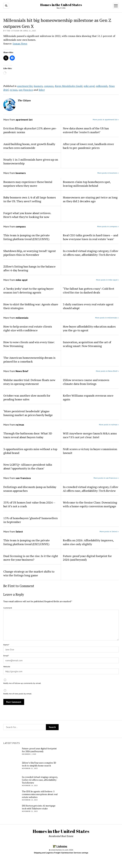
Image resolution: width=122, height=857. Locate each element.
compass (49, 86)
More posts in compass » (108, 226)
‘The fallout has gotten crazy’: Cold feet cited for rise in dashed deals (88, 290)
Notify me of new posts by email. (17, 693)
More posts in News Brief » (107, 371)
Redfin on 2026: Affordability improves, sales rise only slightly (88, 542)
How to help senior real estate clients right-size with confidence (27, 328)
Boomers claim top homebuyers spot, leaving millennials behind (87, 184)
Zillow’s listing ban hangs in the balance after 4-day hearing (29, 268)
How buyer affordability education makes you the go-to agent (89, 328)
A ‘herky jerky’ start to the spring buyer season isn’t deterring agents (28, 290)
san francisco (26, 90)
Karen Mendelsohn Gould (68, 86)
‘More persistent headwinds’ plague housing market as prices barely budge (28, 413)
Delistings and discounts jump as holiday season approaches (29, 489)
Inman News (20, 43)
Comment (7, 608)
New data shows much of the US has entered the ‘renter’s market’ (86, 130)
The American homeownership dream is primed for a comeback (29, 359)
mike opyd (89, 86)
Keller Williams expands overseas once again (88, 397)
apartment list (24, 86)
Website (6, 666)
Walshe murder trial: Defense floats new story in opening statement (29, 382)
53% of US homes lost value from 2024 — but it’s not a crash (29, 504)
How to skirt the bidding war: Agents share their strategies (30, 306)
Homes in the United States (61, 5)
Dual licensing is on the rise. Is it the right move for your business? (30, 558)
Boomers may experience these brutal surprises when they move (27, 184)
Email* (6, 655)
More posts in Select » (109, 531)
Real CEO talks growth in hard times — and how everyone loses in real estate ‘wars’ (90, 237)
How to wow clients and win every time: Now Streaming (29, 344)
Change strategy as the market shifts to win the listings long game (28, 573)
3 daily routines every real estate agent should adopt (88, 306)
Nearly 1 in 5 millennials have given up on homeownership (30, 161)
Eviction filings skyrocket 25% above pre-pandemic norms (30, 130)
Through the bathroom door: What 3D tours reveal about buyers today (27, 435)
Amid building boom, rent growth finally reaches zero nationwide (29, 146)
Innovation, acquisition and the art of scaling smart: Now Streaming (87, 344)
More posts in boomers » (108, 173)
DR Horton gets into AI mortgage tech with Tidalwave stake (38, 807)
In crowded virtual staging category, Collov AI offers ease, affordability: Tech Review (90, 253)
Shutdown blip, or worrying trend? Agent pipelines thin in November (29, 253)
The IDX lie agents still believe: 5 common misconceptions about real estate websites (40, 794)
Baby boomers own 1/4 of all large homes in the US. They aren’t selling (29, 199)
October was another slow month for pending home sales (26, 397)
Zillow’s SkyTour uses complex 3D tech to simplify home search (39, 764)
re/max (13, 90)
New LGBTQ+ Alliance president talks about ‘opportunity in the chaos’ (27, 466)
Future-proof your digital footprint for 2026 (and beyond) (87, 558)
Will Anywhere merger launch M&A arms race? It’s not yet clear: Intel (90, 435)
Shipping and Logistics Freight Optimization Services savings (61, 852)
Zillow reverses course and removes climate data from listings (86, 382)
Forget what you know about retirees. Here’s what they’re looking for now (27, 215)
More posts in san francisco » (106, 478)
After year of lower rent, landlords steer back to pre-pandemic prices (88, 146)
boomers (38, 86)
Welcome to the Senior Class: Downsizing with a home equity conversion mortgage (90, 504)
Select (42, 90)
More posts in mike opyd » (107, 280)
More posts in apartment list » (106, 119)
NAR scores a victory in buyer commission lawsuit (90, 451)
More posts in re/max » (109, 424)
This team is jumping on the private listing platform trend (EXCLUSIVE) (26, 237)
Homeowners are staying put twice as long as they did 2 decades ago (90, 199)
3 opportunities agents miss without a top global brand (30, 451)
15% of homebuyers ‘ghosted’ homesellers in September (30, 520)
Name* (6, 645)
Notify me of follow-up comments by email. (22, 683)
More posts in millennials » (107, 317)
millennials (102, 86)
